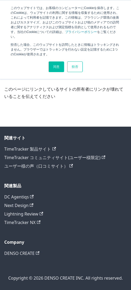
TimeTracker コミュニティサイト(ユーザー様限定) (54, 157)
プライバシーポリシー (81, 32)
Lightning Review (23, 214)
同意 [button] (56, 67)
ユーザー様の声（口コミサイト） (38, 166)
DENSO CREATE (21, 253)
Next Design (18, 205)
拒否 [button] (75, 67)
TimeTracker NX (22, 222)
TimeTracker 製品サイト (30, 149)
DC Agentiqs (19, 197)
